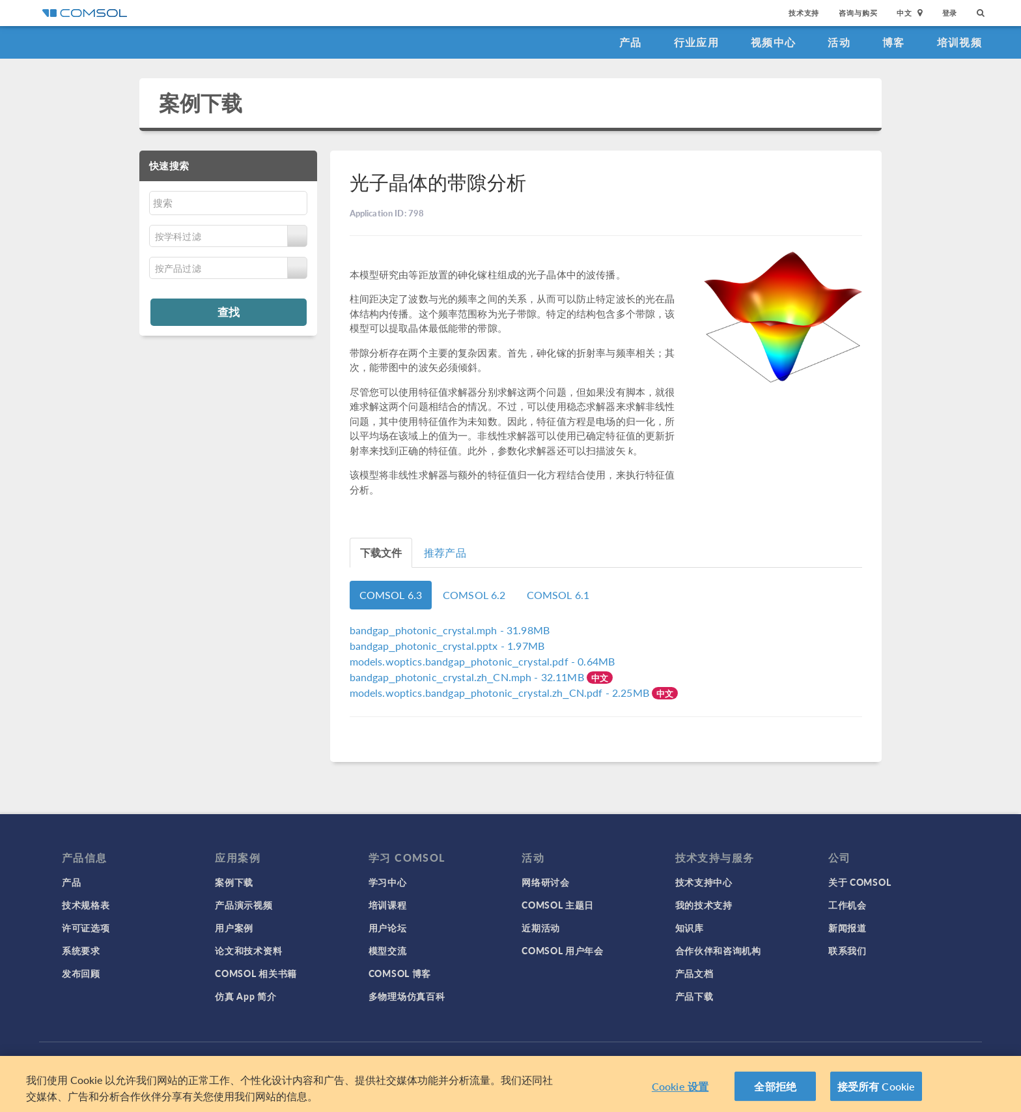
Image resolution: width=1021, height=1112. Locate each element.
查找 (228, 311)
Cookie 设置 (680, 1091)
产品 (630, 42)
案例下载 (201, 102)
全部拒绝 (775, 1091)
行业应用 (696, 42)
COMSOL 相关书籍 (256, 973)
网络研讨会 (546, 881)
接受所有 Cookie (876, 1091)
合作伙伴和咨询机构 (718, 950)
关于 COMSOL (859, 881)
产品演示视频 (243, 904)
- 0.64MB (482, 661)
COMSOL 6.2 (474, 594)
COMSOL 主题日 (558, 904)
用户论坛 (388, 927)
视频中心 (773, 42)
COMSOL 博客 (400, 973)
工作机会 (847, 904)
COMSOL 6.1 (558, 594)
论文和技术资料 (248, 950)
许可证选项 (86, 927)
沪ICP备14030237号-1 (541, 1059)
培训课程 (388, 904)
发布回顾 (81, 973)
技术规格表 (86, 904)
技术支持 (804, 13)
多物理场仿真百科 (407, 995)
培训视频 (959, 42)
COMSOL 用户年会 (563, 950)
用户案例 (234, 927)
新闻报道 (847, 927)
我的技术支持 (704, 904)
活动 (839, 42)
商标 (403, 1059)
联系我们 (847, 950)
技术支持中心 (704, 881)
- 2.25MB (501, 692)
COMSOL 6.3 (391, 594)
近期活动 (541, 927)
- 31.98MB (450, 629)
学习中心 (388, 881)
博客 (893, 42)
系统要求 (81, 950)
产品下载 (694, 995)
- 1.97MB (447, 645)
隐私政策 (368, 1059)
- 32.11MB (468, 676)
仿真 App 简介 (245, 995)
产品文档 (694, 973)
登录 (950, 13)
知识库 (689, 927)
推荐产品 (445, 552)
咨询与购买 (858, 13)
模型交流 (388, 950)
